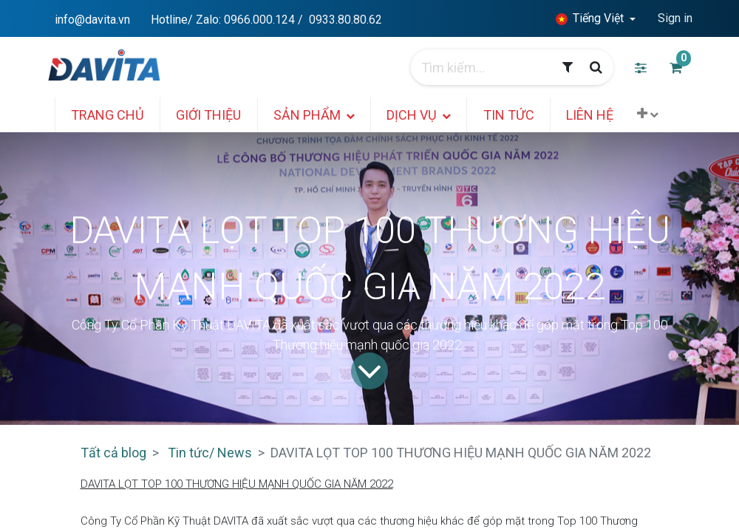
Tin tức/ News (210, 452)
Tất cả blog (113, 452)
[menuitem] (112, 115)
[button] (653, 114)
